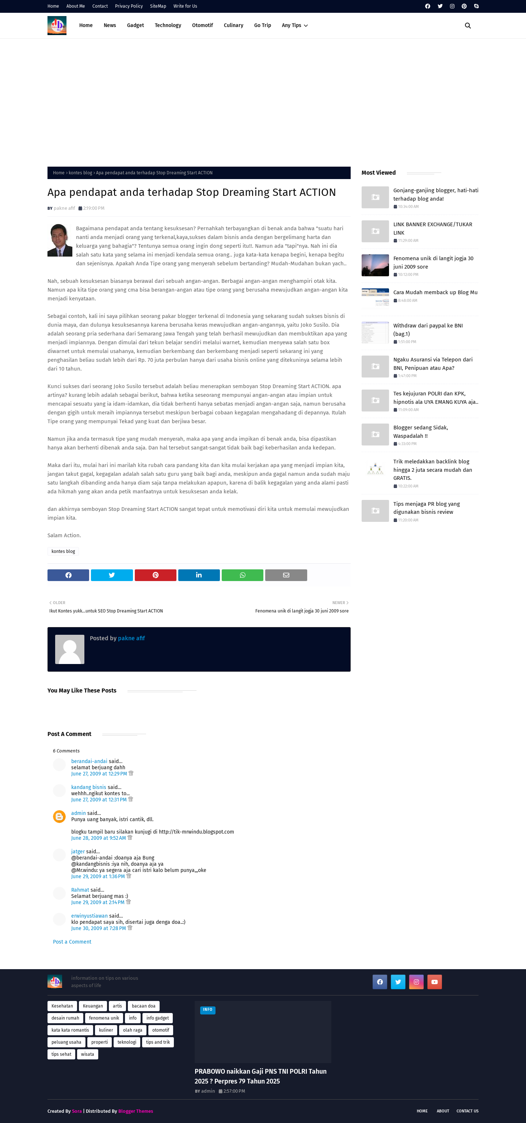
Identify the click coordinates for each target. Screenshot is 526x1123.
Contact (100, 6)
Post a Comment (72, 942)
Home (53, 6)
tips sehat (61, 1054)
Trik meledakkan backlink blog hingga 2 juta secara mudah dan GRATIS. (432, 469)
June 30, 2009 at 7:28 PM (99, 928)
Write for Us (185, 6)
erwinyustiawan (89, 916)
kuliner (106, 1030)
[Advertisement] (263, 101)
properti (99, 1042)
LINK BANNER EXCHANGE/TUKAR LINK (432, 228)
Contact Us (468, 1111)
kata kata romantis (70, 1030)
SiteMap (158, 6)
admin (78, 813)
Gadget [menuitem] (135, 25)
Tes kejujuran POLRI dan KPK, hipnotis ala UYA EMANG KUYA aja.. (436, 397)
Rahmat (80, 890)
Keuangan (93, 1006)
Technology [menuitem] (168, 25)
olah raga (132, 1030)
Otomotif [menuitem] (202, 25)
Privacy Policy (129, 6)
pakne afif (64, 208)
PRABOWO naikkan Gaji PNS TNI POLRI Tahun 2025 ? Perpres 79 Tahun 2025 (261, 1076)
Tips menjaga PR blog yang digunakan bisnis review (426, 508)
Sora (77, 1111)
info (133, 1018)
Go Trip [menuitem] (262, 25)
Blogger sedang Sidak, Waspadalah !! (420, 431)
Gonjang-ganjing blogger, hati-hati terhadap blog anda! (436, 194)
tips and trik (158, 1042)
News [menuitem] (110, 25)
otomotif (160, 1030)
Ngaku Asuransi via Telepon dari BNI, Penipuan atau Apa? (433, 363)
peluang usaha (66, 1042)
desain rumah (65, 1018)
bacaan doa (144, 1006)
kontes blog (80, 172)
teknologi (127, 1042)
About (443, 1111)
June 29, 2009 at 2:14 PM (98, 902)
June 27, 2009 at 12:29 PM (100, 774)
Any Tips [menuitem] (291, 25)
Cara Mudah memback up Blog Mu (435, 292)
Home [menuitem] (86, 25)
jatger (78, 852)
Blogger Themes (135, 1111)
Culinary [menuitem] (233, 25)
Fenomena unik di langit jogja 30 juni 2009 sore (433, 262)
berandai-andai (89, 761)
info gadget (157, 1018)
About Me (75, 6)
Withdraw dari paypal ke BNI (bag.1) (428, 329)
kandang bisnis (88, 787)
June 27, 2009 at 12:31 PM (99, 800)
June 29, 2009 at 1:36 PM (98, 876)
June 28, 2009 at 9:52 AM (99, 838)
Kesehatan (62, 1006)
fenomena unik (104, 1018)
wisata (87, 1054)
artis (117, 1006)
